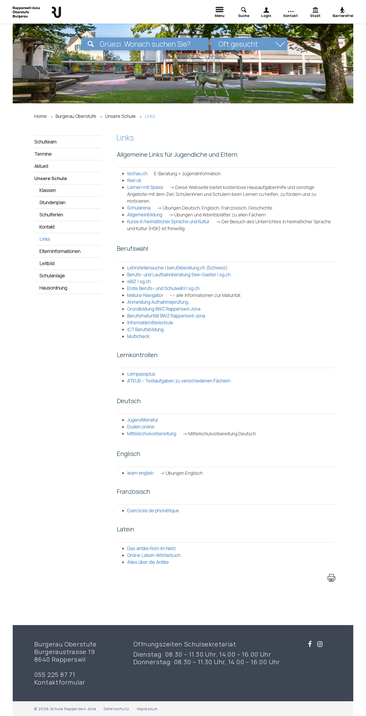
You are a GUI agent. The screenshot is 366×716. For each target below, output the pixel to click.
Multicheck (141, 336)
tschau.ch (140, 173)
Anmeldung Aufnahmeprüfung (160, 302)
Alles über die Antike (150, 562)
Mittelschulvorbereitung (154, 434)
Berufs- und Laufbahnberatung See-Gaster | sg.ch (181, 275)
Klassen (47, 190)
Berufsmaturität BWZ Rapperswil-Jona (169, 316)
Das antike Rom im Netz (154, 548)
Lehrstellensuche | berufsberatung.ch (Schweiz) (180, 268)
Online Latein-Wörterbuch (156, 555)
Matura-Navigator (148, 295)
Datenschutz (116, 708)
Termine (43, 154)
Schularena (141, 208)
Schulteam (45, 142)
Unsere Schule (50, 178)
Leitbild (46, 263)
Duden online (143, 427)
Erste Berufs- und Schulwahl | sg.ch (166, 288)
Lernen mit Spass (148, 187)
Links (58, 239)
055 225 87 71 (54, 674)
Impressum (147, 708)
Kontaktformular (59, 682)
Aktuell (41, 166)
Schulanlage (52, 276)
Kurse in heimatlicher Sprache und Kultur (171, 221)
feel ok (137, 180)
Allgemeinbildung (147, 215)
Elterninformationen (59, 251)
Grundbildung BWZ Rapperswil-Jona (166, 309)
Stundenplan (52, 202)
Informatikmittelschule (153, 323)
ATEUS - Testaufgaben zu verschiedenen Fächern (181, 381)
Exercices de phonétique (156, 510)
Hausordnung (53, 288)
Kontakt (47, 227)
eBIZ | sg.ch (141, 281)
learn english (143, 473)
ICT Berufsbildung (148, 329)
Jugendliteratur (145, 420)
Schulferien (51, 215)
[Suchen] (91, 44)
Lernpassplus (144, 374)
